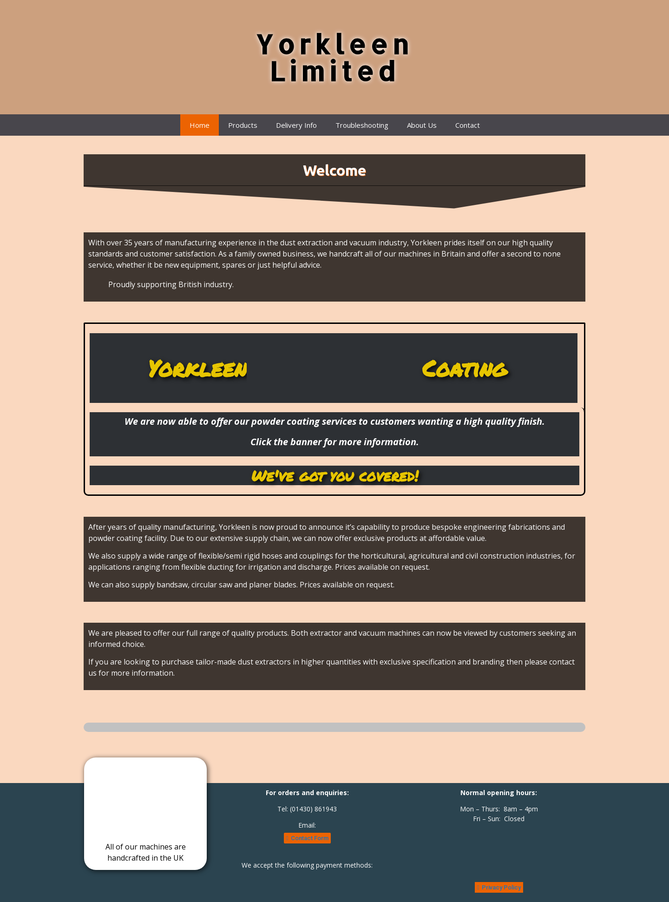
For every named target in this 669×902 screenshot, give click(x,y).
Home (200, 125)
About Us (422, 125)
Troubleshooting (361, 125)
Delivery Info (296, 125)
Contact (467, 125)
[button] (307, 838)
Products (242, 125)
